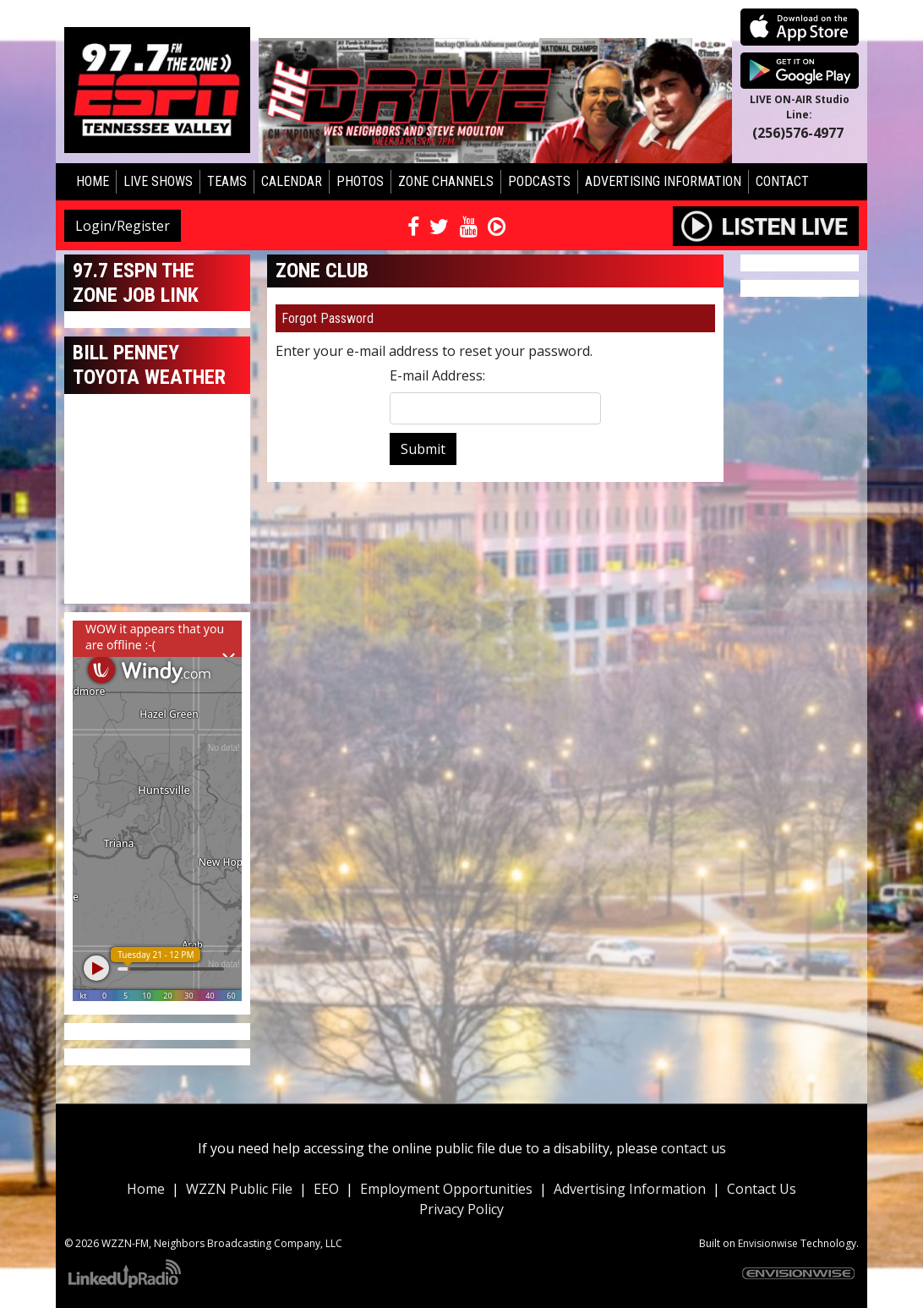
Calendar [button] (291, 181)
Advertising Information (630, 1188)
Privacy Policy (461, 1209)
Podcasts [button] (539, 181)
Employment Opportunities (446, 1188)
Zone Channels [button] (446, 181)
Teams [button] (227, 181)
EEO (326, 1188)
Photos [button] (360, 181)
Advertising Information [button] (663, 181)
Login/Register (122, 225)
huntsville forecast (157, 586)
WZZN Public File (239, 1188)
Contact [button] (782, 181)
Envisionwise (768, 1243)
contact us (693, 1148)
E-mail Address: (437, 375)
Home (92, 181)
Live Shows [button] (158, 181)
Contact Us (761, 1188)
